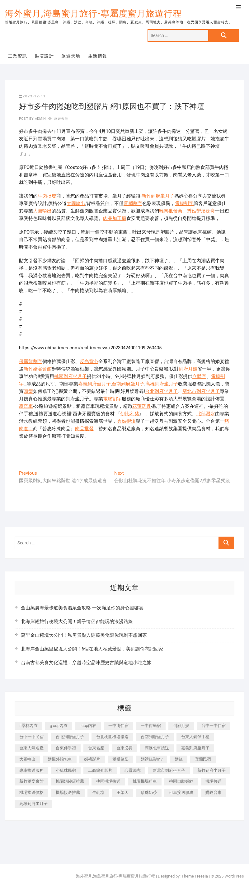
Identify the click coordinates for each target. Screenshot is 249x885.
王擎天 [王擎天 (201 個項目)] (122, 792)
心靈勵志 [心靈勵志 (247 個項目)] (133, 770)
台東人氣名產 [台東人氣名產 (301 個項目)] (31, 748)
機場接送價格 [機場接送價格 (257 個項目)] (31, 792)
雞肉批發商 (170, 211)
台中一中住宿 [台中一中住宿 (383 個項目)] (213, 725)
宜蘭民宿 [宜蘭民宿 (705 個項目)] (203, 759)
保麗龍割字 (30, 361)
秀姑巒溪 (126, 421)
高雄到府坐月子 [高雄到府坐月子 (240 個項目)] (33, 803)
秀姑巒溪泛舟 (201, 211)
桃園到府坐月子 (70, 376)
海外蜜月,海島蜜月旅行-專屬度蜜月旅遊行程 (93, 13)
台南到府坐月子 (128, 384)
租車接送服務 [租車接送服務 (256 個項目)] (181, 792)
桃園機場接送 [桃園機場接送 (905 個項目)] (108, 781)
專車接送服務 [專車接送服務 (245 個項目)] (31, 770)
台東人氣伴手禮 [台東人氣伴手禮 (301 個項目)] (195, 736)
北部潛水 (205, 414)
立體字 (199, 376)
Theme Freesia (194, 876)
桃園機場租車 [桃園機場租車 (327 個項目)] (145, 781)
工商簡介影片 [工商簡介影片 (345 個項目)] (100, 770)
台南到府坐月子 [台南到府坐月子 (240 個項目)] (155, 736)
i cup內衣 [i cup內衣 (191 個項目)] (88, 725)
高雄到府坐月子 (161, 384)
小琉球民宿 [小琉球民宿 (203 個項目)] (66, 770)
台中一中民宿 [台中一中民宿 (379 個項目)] (31, 736)
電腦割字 (133, 203)
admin (40, 119)
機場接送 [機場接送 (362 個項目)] (213, 781)
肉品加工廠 (114, 218)
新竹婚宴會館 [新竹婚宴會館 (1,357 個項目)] (31, 781)
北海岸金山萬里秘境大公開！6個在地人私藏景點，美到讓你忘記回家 (92, 649)
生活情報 (97, 56)
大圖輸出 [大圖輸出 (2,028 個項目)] (27, 759)
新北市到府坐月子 (201, 391)
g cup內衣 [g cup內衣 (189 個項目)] (59, 725)
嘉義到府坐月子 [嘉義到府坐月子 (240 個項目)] (195, 748)
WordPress (234, 876)
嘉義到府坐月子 (94, 384)
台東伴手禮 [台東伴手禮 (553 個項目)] (66, 748)
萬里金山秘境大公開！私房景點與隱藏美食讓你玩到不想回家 (84, 635)
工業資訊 (17, 56)
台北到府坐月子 (161, 391)
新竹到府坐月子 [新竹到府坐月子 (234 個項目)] (211, 770)
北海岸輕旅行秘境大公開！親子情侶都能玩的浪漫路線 (77, 621)
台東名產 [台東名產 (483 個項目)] (96, 748)
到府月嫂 (188, 369)
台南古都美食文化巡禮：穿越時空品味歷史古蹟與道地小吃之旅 (86, 662)
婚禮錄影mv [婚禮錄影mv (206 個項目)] (151, 759)
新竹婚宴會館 (38, 369)
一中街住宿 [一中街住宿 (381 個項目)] (118, 725)
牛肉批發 (47, 196)
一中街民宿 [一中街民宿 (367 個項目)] (151, 725)
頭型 (28, 391)
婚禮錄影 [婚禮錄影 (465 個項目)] (120, 759)
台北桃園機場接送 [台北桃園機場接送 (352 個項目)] (112, 736)
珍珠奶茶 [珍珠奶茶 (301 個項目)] (149, 792)
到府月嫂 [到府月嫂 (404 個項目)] (181, 725)
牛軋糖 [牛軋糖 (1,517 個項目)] (98, 792)
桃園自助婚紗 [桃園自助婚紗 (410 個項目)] (181, 781)
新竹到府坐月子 (158, 196)
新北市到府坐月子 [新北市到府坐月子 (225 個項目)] (169, 770)
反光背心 (89, 361)
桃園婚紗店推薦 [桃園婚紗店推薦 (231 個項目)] (70, 781)
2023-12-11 (32, 96)
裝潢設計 (44, 56)
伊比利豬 (129, 414)
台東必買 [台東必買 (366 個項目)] (124, 748)
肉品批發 (84, 428)
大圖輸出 (76, 203)
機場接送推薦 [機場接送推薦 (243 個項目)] (68, 792)
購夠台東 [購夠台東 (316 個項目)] (213, 792)
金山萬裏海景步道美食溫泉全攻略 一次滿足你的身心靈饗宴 (82, 608)
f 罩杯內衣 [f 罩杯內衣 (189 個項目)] (28, 725)
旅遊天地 (71, 56)
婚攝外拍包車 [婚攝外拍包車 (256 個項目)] (60, 759)
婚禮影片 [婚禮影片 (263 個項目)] (92, 759)
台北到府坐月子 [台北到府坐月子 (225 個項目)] (70, 736)
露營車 (26, 406)
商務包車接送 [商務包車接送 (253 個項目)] (157, 748)
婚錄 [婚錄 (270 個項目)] (179, 759)
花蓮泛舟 (141, 406)
